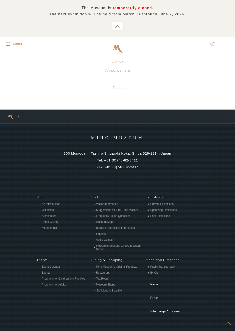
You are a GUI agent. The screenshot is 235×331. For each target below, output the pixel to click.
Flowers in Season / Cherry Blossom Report (118, 248)
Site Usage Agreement (164, 295)
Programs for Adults (54, 285)
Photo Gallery (50, 222)
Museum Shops (105, 285)
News (117, 62)
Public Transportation (163, 267)
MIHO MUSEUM (117, 138)
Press (150, 288)
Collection (48, 210)
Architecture (49, 216)
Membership (49, 228)
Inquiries (101, 234)
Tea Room (102, 279)
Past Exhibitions (160, 216)
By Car (154, 273)
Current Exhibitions (161, 204)
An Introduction (51, 204)
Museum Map (104, 222)
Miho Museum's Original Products (116, 267)
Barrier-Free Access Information (115, 228)
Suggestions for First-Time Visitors (117, 210)
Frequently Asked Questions (113, 216)
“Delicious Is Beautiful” (109, 291)
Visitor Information (107, 204)
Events (46, 273)
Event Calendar (51, 267)
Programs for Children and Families (63, 279)
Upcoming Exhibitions (163, 210)
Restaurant (102, 273)
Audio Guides (104, 240)
